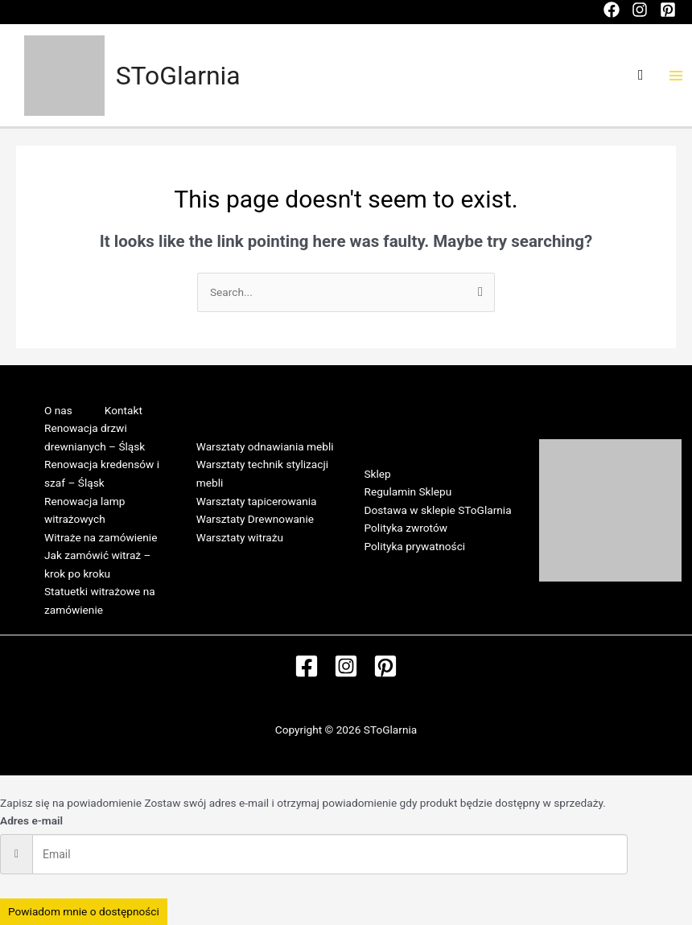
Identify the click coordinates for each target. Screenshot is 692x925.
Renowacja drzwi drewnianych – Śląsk (94, 437)
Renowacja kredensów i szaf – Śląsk (101, 473)
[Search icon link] (641, 75)
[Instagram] (640, 10)
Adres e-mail (31, 820)
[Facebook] (611, 10)
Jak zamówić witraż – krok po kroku (97, 564)
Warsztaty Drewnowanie (255, 518)
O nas (58, 410)
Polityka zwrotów (406, 527)
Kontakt (123, 410)
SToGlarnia (178, 75)
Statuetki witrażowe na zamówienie (99, 600)
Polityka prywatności (415, 546)
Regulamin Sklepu (408, 491)
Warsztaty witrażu (239, 537)
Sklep (378, 473)
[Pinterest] (668, 10)
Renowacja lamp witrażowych (84, 510)
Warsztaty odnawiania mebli (265, 446)
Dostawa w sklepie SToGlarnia (438, 510)
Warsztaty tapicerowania (256, 501)
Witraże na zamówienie (100, 537)
